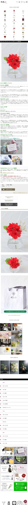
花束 (14, 34)
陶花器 (23, 34)
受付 (5, 21)
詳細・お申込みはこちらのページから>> (7, 172)
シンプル (5, 30)
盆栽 (5, 17)
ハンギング (23, 30)
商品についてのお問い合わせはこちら (20, 192)
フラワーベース (14, 21)
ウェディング (5, 34)
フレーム (23, 21)
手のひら (14, 17)
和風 (23, 17)
